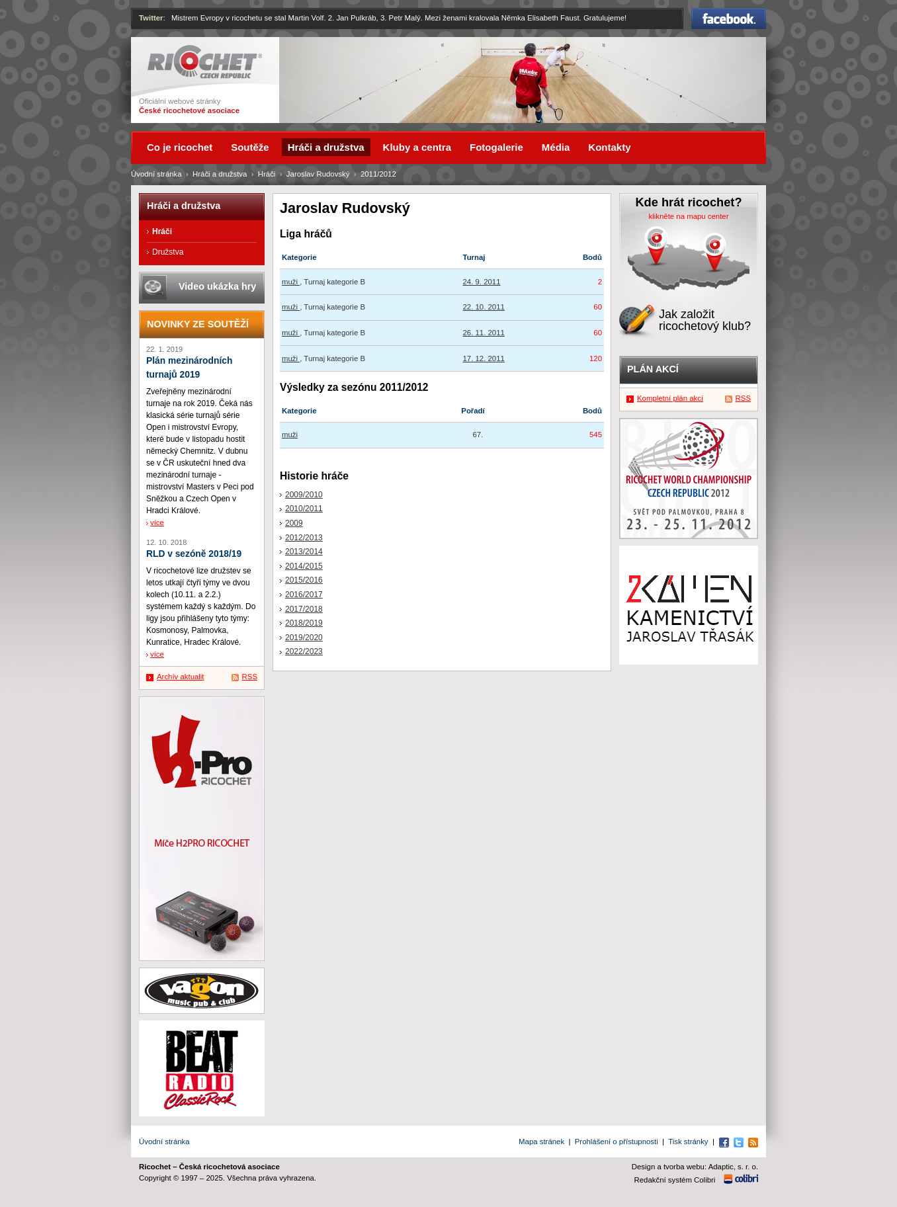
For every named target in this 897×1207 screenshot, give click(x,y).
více (157, 522)
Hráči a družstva (219, 174)
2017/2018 (304, 609)
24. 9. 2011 (482, 282)
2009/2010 (304, 494)
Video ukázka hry (217, 286)
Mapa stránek (541, 1141)
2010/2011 (304, 508)
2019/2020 (304, 637)
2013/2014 (304, 551)
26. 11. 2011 (484, 333)
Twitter (151, 18)
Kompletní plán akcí (670, 398)
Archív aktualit (180, 677)
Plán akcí (653, 369)
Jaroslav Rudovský (318, 174)
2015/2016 (304, 580)
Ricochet (205, 62)
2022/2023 (304, 651)
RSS (249, 677)
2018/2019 (304, 623)
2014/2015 (304, 566)
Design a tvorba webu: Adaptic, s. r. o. (695, 1167)
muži (291, 282)
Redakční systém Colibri (675, 1180)
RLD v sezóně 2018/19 (193, 554)
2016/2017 (304, 594)
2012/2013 (304, 537)
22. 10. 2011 (484, 307)
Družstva (167, 252)
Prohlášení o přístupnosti (616, 1141)
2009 (294, 523)
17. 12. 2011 (484, 358)
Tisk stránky (688, 1141)
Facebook (728, 18)
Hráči (267, 174)
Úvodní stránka (156, 174)
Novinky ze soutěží (198, 324)
